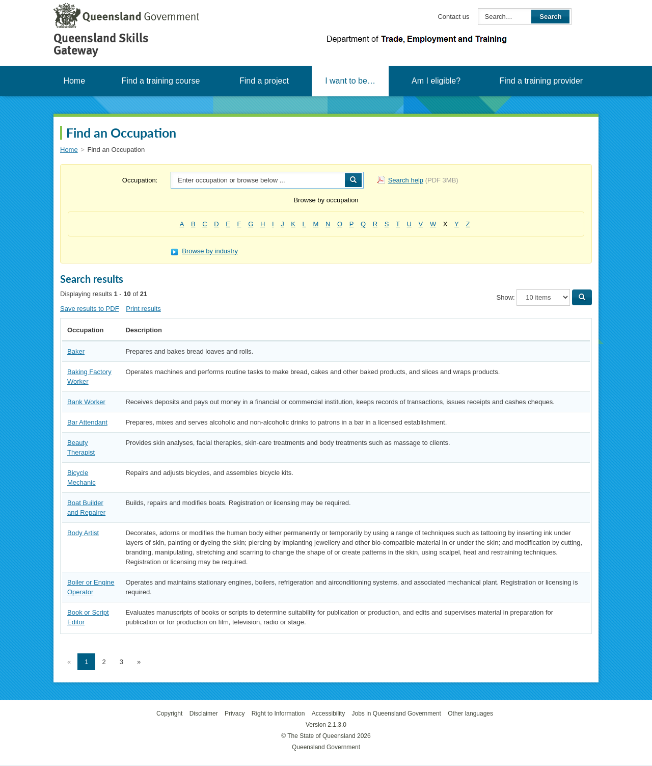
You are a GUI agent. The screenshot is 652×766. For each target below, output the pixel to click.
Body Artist (83, 533)
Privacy (234, 713)
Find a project (264, 80)
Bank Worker (86, 402)
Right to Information (278, 713)
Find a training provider (541, 80)
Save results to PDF (89, 308)
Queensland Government (326, 747)
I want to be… (350, 80)
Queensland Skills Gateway (101, 44)
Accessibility (328, 713)
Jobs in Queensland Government (396, 713)
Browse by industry (204, 251)
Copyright (169, 713)
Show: (506, 297)
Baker (76, 351)
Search (550, 16)
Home (74, 80)
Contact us (453, 16)
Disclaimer (203, 713)
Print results (143, 308)
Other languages (470, 713)
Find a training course (160, 80)
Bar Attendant (87, 422)
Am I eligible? (436, 80)
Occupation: (139, 180)
